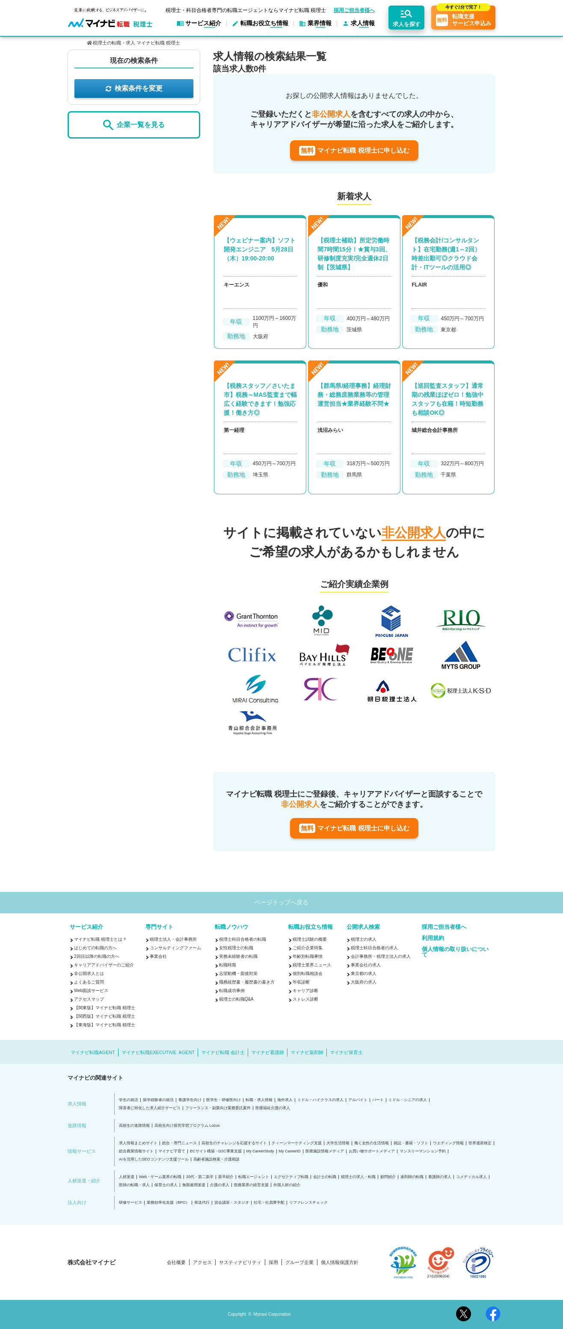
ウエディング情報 (448, 1143)
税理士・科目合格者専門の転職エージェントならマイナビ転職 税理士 (246, 10)
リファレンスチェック (308, 1203)
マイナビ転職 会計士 (223, 1052)
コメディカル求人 (471, 1177)
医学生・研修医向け (223, 1100)
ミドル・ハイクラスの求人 (320, 1100)
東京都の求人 (363, 973)
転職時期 (227, 965)
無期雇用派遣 (193, 1185)
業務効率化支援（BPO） (168, 1203)
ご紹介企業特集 (308, 947)
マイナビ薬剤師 (306, 1052)
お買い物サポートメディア (372, 1151)
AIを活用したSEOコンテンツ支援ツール (154, 1159)
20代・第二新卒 (199, 1177)
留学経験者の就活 (158, 1100)
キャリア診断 (305, 990)
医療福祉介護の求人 (272, 1108)
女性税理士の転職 (236, 947)
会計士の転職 (324, 1177)
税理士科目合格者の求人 (374, 947)
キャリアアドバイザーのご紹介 (104, 965)
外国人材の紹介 (286, 1185)
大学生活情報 (338, 1143)
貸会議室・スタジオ (231, 1203)
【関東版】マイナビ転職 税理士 (104, 1007)
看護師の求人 (439, 1177)
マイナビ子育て (171, 1151)
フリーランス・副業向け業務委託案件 (218, 1108)
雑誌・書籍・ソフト (411, 1143)
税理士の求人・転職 (358, 1177)
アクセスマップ (89, 999)
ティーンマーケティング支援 (297, 1143)
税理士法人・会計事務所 (173, 939)
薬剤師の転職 (412, 1177)
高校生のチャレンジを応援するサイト (234, 1143)
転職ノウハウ (231, 927)
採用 (273, 1262)
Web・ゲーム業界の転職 (160, 1177)
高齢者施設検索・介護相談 (216, 1159)
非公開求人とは (89, 973)
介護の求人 (219, 1185)
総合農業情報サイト (136, 1151)
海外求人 (285, 1100)
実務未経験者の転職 (238, 956)
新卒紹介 (226, 1177)
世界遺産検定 (480, 1143)
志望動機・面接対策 (238, 973)
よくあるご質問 (89, 982)
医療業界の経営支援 (251, 1185)
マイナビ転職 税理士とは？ (100, 939)
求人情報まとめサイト (138, 1143)
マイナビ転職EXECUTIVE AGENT (158, 1052)
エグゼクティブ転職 (291, 1177)
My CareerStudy (260, 1151)
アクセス (202, 1262)
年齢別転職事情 (308, 956)
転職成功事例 (232, 990)
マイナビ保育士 (346, 1052)
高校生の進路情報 (134, 1126)
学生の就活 (128, 1100)
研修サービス (130, 1203)
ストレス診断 (305, 999)
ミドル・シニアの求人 (407, 1100)
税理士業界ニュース (312, 965)
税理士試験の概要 (310, 939)
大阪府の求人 (363, 982)
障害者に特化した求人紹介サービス (150, 1108)
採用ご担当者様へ (354, 10)
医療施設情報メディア (324, 1151)
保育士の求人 (166, 1185)
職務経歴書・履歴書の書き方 (247, 982)
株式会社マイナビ (92, 1262)
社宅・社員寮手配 (269, 1203)
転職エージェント (253, 1177)
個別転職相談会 (308, 973)
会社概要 (176, 1262)
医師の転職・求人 (134, 1185)
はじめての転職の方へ (95, 947)
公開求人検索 (363, 927)
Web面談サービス (91, 990)
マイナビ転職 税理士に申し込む (354, 151)
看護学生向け (189, 1100)
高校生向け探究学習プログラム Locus (187, 1126)
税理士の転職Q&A (236, 999)
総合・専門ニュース (179, 1143)
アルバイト (357, 1100)
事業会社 (158, 956)
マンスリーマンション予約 (423, 1151)
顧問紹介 (388, 1177)
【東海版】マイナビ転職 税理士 (104, 1024)
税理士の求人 (363, 939)
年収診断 (301, 982)
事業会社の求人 (366, 965)
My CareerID (290, 1151)
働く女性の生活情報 (371, 1143)
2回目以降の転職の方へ (96, 956)
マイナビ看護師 (267, 1052)
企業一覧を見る (134, 125)
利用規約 (433, 938)
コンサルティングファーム (175, 947)
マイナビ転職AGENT (93, 1052)
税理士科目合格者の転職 (242, 939)
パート (378, 1100)
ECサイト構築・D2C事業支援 (216, 1151)
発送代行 (202, 1203)
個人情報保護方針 (340, 1262)
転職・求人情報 (259, 1100)
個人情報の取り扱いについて (455, 951)
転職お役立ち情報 (310, 927)
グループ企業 (299, 1262)
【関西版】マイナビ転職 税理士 (104, 1016)
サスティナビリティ (240, 1262)
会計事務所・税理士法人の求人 (381, 956)
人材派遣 (126, 1177)
